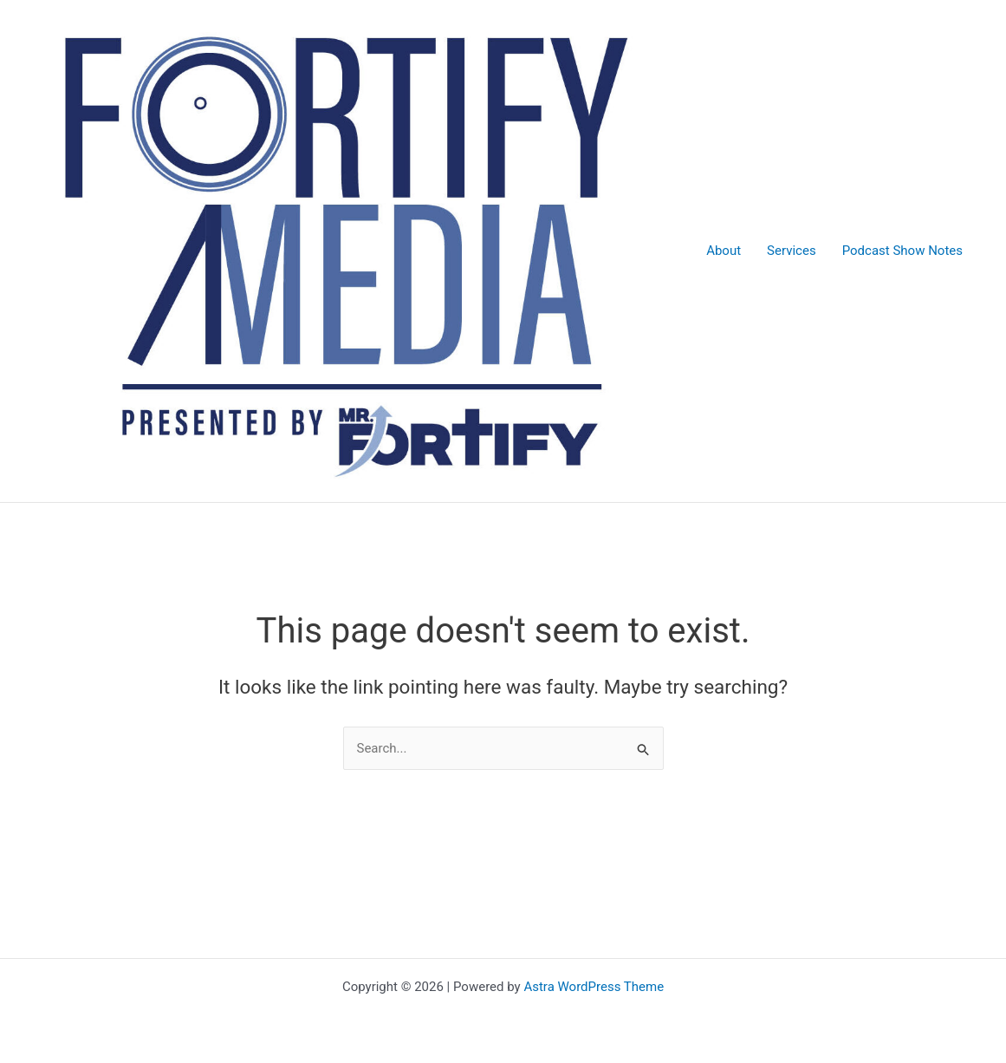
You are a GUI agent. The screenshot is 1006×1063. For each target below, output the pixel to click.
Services (791, 250)
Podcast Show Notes (902, 250)
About (723, 250)
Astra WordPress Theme (593, 987)
